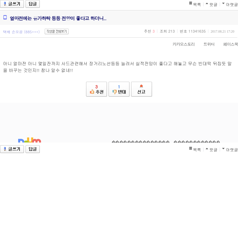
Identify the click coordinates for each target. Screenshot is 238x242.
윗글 (213, 4)
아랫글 (232, 4)
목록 (197, 4)
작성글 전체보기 (57, 31)
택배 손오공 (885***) (21, 31)
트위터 (205, 44)
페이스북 (227, 44)
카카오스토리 (180, 44)
